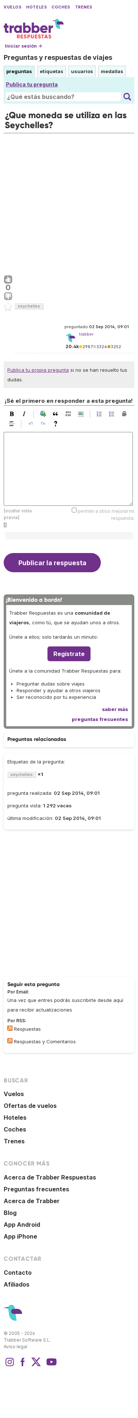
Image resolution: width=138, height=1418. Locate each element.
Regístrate (69, 654)
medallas (112, 71)
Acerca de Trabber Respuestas (50, 1177)
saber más (115, 709)
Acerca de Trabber (32, 1201)
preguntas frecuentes (100, 719)
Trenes (83, 7)
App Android (22, 1224)
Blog (10, 1212)
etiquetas (51, 71)
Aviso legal (15, 1346)
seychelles (29, 306)
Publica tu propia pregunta (38, 370)
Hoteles (36, 7)
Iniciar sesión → (23, 46)
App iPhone (20, 1236)
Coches (61, 7)
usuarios (82, 71)
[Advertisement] (69, 202)
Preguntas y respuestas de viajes (58, 57)
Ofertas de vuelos (30, 1105)
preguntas (19, 71)
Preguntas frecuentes (36, 1189)
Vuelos (12, 7)
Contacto (18, 1272)
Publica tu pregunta (32, 84)
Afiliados (16, 1284)
